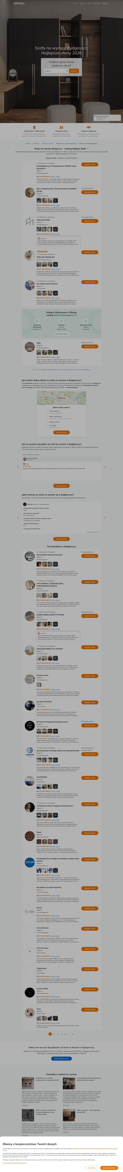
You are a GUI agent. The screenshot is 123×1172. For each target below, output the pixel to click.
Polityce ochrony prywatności (82, 1148)
